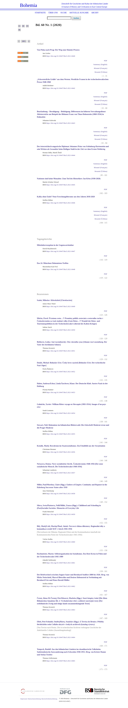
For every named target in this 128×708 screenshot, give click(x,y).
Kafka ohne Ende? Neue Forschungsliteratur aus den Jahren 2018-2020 (66, 197)
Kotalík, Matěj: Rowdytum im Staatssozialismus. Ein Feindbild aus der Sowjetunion (71, 446)
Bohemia (28, 5)
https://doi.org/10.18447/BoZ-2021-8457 (59, 473)
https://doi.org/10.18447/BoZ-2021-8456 (59, 452)
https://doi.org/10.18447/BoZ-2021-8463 (59, 610)
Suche (63, 13)
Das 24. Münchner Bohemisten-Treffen (52, 263)
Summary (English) (100, 64)
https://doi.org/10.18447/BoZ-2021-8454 (59, 413)
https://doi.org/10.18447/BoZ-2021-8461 (59, 563)
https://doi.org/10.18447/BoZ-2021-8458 (59, 494)
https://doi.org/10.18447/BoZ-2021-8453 (59, 392)
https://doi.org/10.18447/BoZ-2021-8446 (59, 203)
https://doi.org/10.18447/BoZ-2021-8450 (59, 330)
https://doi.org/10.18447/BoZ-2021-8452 (59, 372)
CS (19, 26)
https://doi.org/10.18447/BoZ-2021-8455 (59, 434)
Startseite (40, 13)
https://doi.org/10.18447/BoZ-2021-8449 (59, 306)
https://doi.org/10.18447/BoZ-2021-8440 (59, 56)
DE (23, 26)
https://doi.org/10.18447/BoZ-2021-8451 (59, 351)
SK (19, 30)
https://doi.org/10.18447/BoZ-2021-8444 (59, 155)
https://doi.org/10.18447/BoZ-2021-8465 (59, 661)
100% (23, 41)
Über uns (53, 13)
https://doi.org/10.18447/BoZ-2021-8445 (59, 185)
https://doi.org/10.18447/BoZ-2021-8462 (59, 586)
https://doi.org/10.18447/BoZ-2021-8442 (59, 88)
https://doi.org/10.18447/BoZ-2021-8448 (59, 269)
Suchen (76, 18)
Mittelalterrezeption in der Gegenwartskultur (55, 245)
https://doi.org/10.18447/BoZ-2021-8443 (59, 123)
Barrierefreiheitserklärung (49, 699)
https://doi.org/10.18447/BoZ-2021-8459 (59, 514)
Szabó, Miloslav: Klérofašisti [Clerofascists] (54, 300)
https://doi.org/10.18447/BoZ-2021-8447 (59, 251)
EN (27, 26)
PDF (105, 61)
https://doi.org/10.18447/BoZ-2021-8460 (59, 542)
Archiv (95, 13)
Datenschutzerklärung (34, 699)
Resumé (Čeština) (101, 72)
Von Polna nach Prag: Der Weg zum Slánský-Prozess (58, 50)
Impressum (23, 699)
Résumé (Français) (100, 68)
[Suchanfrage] (59, 18)
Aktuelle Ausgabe (79, 13)
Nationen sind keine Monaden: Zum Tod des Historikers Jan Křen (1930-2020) (69, 179)
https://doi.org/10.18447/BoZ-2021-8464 (59, 637)
